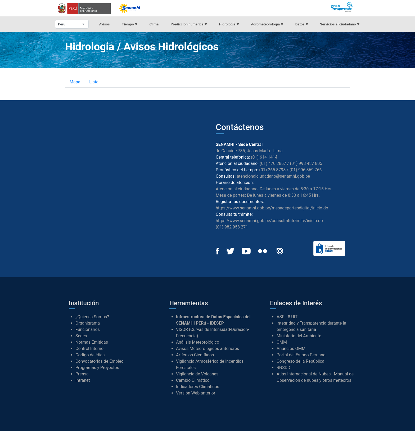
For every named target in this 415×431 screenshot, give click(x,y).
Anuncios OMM (291, 348)
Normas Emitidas (91, 342)
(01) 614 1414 (264, 157)
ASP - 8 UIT (287, 316)
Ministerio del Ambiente (299, 335)
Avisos (104, 24)
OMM (282, 342)
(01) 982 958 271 (232, 227)
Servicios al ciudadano (339, 24)
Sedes (81, 335)
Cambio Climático (193, 380)
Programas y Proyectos (97, 367)
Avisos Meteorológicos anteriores (207, 348)
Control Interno (89, 348)
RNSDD (283, 367)
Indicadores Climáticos (197, 386)
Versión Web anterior (195, 393)
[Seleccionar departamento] (72, 24)
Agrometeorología (267, 24)
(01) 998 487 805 (306, 163)
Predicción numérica (189, 24)
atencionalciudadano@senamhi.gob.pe (273, 176)
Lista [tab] (93, 81)
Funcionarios (87, 329)
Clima (154, 24)
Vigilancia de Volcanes (197, 373)
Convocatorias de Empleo (99, 361)
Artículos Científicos (195, 354)
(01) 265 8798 (272, 169)
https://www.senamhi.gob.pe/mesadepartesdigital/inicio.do (272, 207)
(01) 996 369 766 (306, 169)
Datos (301, 24)
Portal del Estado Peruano (301, 354)
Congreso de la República (300, 361)
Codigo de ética (90, 354)
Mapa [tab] (75, 81)
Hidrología (229, 24)
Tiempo (129, 24)
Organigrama (87, 323)
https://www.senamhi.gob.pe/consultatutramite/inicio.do (269, 220)
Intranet (82, 380)
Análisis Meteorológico (197, 342)
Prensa (82, 373)
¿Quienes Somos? (92, 316)
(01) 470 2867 (273, 163)
